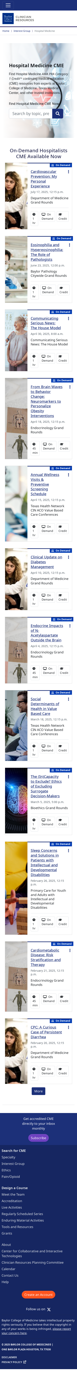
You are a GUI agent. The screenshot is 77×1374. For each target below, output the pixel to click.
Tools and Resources (17, 1227)
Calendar (8, 1269)
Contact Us (10, 1275)
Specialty (8, 1157)
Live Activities (12, 1207)
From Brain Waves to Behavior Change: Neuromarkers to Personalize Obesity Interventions (47, 401)
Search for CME (14, 1150)
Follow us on (38, 1309)
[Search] (57, 113)
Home (5, 31)
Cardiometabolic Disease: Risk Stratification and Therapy (46, 957)
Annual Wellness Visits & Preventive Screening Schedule (45, 484)
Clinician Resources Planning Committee (33, 1262)
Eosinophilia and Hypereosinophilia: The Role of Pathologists (47, 252)
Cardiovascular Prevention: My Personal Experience (44, 179)
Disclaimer (9, 1357)
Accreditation (12, 1201)
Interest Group (22, 31)
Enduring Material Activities (23, 1220)
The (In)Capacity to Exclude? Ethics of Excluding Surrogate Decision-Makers (46, 786)
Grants (7, 1233)
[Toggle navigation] (8, 5)
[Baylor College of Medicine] (18, 18)
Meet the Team (13, 1194)
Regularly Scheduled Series (22, 1214)
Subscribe (38, 1138)
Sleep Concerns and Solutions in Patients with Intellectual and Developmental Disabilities (45, 862)
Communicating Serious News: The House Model (46, 323)
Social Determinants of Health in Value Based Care (45, 706)
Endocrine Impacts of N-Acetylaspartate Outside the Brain (47, 633)
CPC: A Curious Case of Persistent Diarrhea (46, 1032)
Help (5, 1282)
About (6, 1244)
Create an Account (38, 1294)
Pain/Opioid (11, 1176)
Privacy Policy (12, 1362)
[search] (30, 113)
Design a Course (15, 1188)
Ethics (6, 1170)
